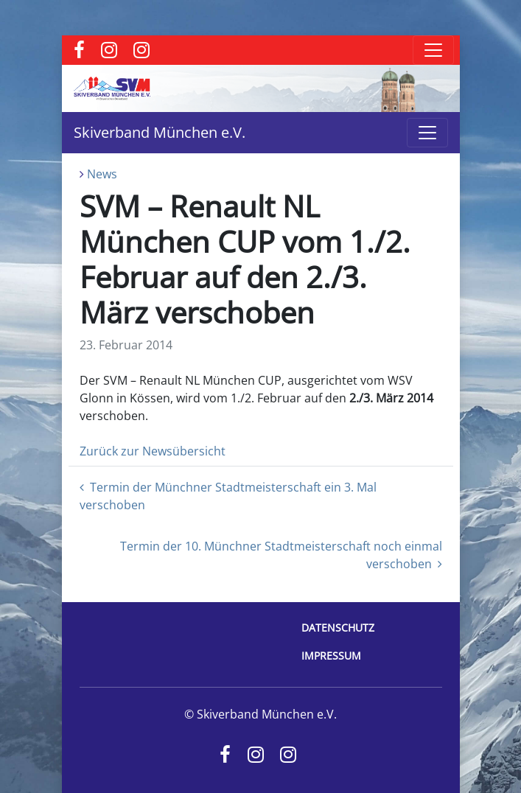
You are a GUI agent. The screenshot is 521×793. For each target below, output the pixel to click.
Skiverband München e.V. (159, 132)
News (102, 174)
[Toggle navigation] (433, 50)
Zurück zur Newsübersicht (152, 451)
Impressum (331, 656)
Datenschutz (337, 628)
